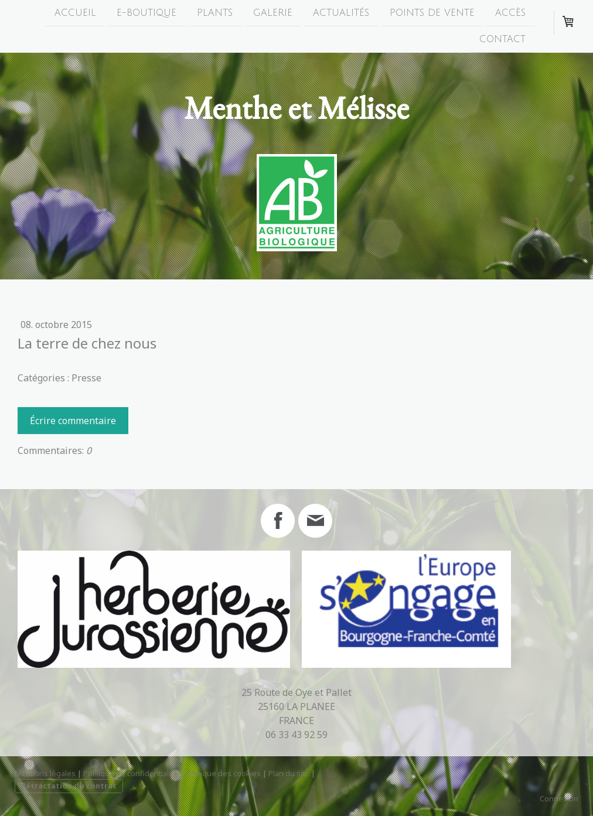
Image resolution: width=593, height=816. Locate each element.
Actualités (341, 13)
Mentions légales (45, 773)
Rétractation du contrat (69, 785)
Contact (502, 40)
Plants (215, 13)
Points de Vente (432, 13)
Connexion (559, 798)
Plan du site (288, 773)
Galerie (272, 13)
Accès (510, 13)
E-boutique (146, 13)
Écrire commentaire (73, 420)
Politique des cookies (223, 773)
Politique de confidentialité (130, 773)
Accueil (75, 13)
